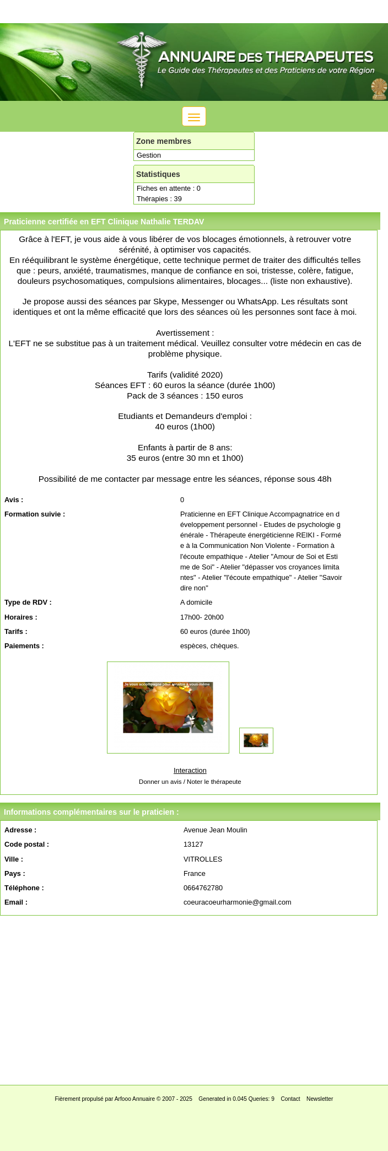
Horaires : (20, 617)
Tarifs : (16, 631)
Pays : (14, 873)
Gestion (149, 155)
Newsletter (319, 1099)
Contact (290, 1099)
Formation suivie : (34, 514)
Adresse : (20, 830)
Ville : (13, 859)
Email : (16, 902)
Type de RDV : (28, 602)
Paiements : (24, 646)
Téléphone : (24, 888)
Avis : (13, 500)
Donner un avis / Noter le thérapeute (190, 781)
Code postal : (26, 844)
